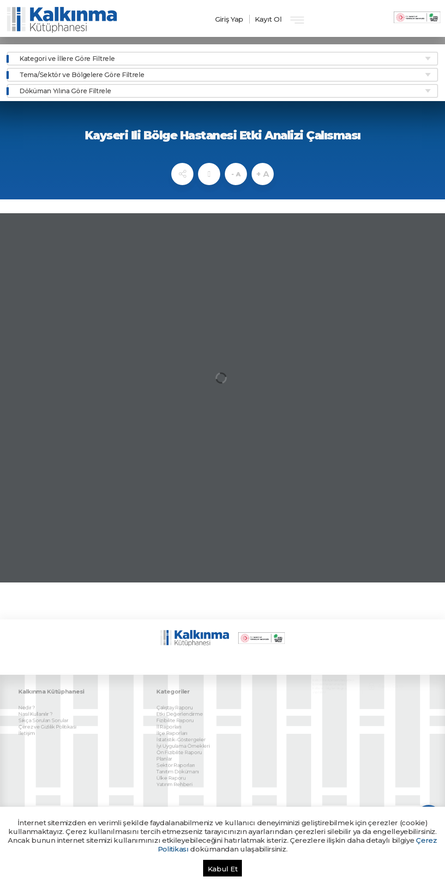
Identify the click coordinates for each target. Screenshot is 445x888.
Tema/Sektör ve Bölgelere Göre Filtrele (81, 75)
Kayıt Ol (268, 19)
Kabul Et (223, 868)
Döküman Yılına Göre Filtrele (65, 91)
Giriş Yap (229, 19)
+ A (262, 174)
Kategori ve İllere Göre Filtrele (66, 58)
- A (235, 174)
